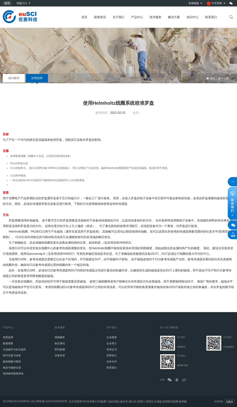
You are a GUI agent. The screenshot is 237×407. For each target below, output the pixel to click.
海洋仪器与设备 (12, 355)
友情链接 (193, 3)
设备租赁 (60, 355)
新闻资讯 (100, 17)
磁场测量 (8, 343)
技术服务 (155, 17)
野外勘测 (60, 349)
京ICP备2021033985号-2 (17, 400)
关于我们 (118, 17)
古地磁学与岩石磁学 (14, 349)
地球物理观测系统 (13, 373)
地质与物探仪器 (12, 367)
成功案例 (13, 78)
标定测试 (60, 343)
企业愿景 (111, 337)
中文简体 (214, 4)
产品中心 (137, 17)
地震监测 (8, 337)
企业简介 (111, 343)
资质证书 (111, 349)
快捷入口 (22, 3)
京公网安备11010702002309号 (49, 400)
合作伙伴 (111, 361)
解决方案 (174, 17)
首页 (7, 3)
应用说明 (37, 78)
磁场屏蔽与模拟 (12, 361)
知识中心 (192, 17)
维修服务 (60, 337)
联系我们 (211, 17)
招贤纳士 (111, 355)
